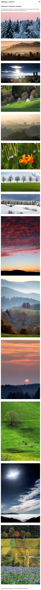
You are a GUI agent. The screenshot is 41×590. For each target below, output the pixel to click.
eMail (26, 10)
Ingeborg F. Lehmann (8, 1)
